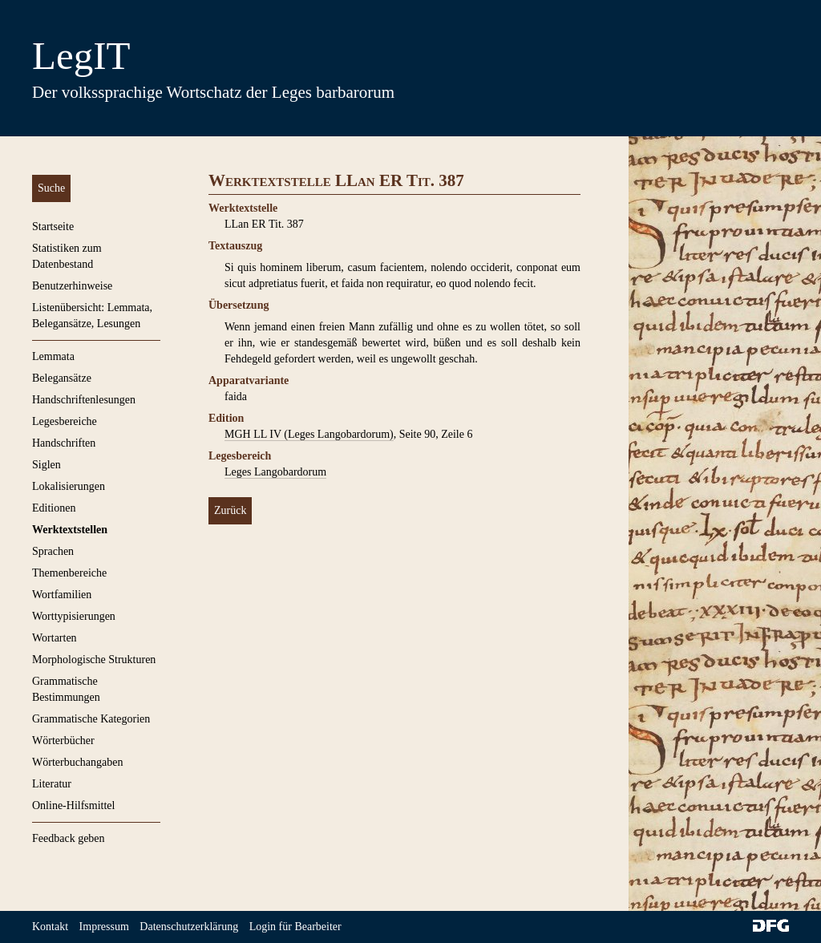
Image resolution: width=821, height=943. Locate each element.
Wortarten (54, 638)
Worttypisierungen (73, 616)
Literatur (51, 784)
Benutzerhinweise (72, 286)
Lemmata (53, 356)
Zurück (230, 510)
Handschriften (63, 443)
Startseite (53, 227)
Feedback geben (68, 838)
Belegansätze (61, 378)
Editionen (53, 508)
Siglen (46, 465)
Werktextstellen (69, 530)
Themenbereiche (69, 573)
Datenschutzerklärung (189, 927)
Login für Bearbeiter (295, 927)
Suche (51, 188)
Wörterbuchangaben (77, 762)
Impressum (104, 927)
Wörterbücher (63, 741)
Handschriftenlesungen (83, 400)
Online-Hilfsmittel (73, 805)
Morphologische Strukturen (94, 660)
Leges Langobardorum (275, 472)
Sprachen (53, 551)
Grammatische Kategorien (91, 719)
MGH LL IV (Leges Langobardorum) (309, 434)
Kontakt (50, 927)
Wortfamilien (61, 595)
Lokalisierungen (68, 486)
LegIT (81, 56)
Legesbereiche (64, 421)
